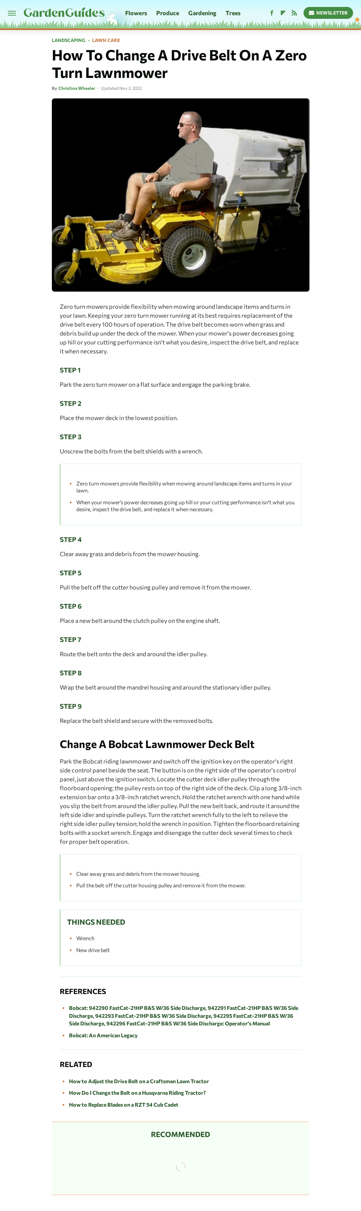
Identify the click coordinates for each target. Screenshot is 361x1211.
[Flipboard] (283, 13)
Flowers (136, 13)
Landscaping (68, 40)
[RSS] (294, 13)
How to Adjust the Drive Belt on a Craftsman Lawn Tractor (139, 1081)
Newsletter (328, 13)
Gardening (202, 13)
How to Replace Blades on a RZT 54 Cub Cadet (123, 1104)
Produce (167, 13)
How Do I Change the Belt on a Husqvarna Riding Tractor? (137, 1092)
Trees (233, 13)
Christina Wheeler (76, 88)
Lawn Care (106, 40)
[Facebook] (271, 13)
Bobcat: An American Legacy (103, 1035)
